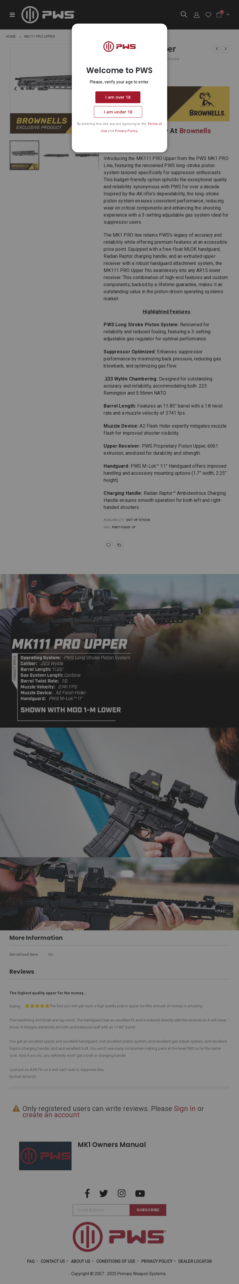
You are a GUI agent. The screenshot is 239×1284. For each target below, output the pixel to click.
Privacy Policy (126, 131)
